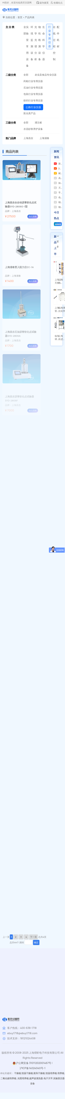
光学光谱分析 (35, 43)
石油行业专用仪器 (33, 87)
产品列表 (29, 17)
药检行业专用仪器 (33, 81)
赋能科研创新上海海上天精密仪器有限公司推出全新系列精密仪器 (58, 173)
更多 (58, 241)
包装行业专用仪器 (33, 94)
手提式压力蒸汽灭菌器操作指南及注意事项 (58, 192)
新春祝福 (58, 163)
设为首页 (42, 2)
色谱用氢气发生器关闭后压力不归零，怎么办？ (58, 197)
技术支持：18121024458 (21, 1038)
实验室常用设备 (27, 46)
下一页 (33, 936)
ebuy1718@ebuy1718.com (22, 1033)
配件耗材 (58, 36)
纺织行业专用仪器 (33, 100)
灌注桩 (38, 122)
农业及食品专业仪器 (45, 74)
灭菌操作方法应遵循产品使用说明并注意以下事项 (58, 187)
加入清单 (33, 216)
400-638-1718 (28, 1028)
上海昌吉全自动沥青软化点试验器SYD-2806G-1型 (20, 204)
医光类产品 (29, 113)
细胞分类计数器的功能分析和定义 (58, 202)
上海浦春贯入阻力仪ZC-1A (19, 267)
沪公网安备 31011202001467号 (32, 1063)
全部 (24, 30)
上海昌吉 (28, 138)
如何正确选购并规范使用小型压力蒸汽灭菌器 (58, 182)
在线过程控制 (54, 43)
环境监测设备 (32, 43)
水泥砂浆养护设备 (33, 129)
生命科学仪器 (43, 43)
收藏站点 (57, 2)
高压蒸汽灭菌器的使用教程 (58, 178)
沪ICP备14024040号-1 (33, 1068)
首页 (20, 17)
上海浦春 (44, 138)
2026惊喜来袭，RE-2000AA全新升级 (58, 168)
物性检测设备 (39, 43)
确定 (36, 942)
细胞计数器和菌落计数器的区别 (58, 207)
